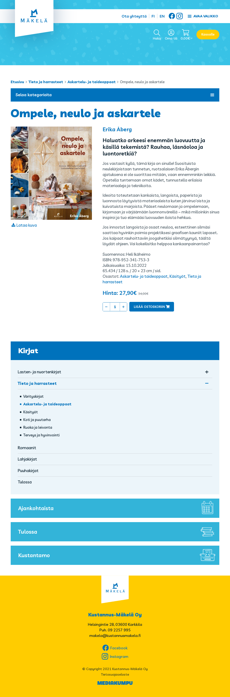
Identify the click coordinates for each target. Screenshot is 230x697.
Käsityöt (178, 276)
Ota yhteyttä (134, 16)
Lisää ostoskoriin (149, 307)
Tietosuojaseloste (115, 674)
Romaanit (27, 447)
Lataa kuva (26, 225)
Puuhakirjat (28, 470)
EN (162, 16)
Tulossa (25, 481)
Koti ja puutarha (37, 419)
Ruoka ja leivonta (37, 427)
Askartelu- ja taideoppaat (92, 82)
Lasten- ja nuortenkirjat (39, 371)
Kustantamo (117, 555)
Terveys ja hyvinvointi (41, 435)
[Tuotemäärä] (115, 307)
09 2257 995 (119, 630)
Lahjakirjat (27, 459)
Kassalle (208, 34)
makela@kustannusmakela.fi (115, 635)
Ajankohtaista (117, 508)
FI (153, 16)
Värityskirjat (33, 396)
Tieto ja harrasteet (45, 82)
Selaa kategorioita (115, 94)
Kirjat (28, 350)
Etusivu (17, 82)
